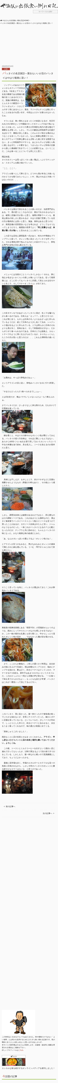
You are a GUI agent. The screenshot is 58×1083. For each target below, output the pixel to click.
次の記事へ (47, 813)
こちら (20, 1050)
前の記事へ (10, 806)
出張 (6, 69)
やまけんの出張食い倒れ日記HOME (15, 20)
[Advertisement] (29, 44)
